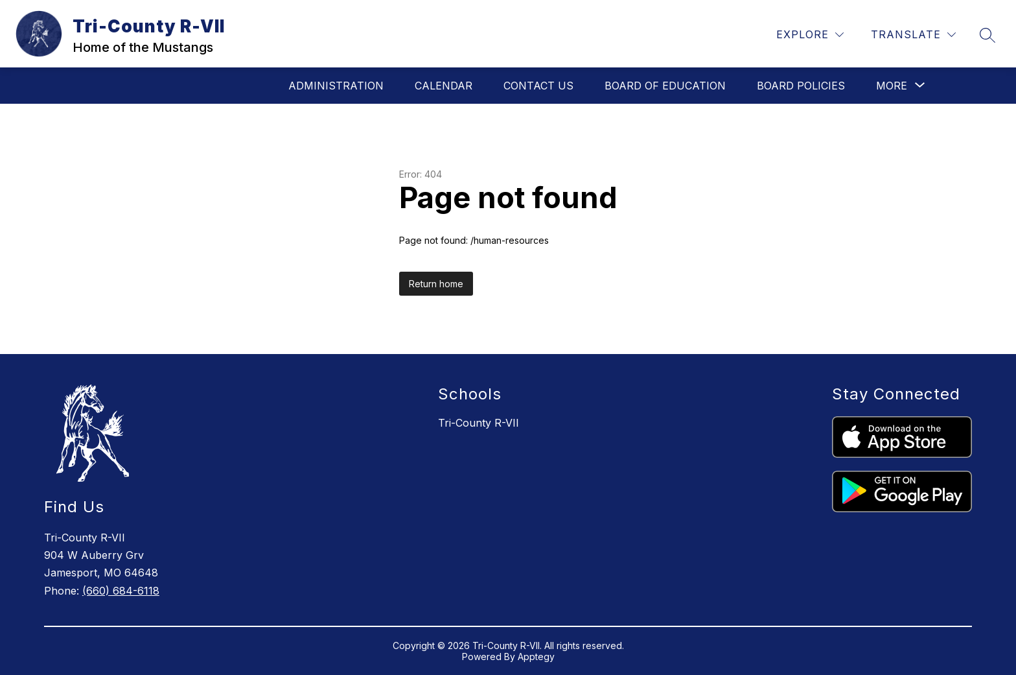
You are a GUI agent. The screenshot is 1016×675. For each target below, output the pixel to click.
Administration (336, 85)
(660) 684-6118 (120, 590)
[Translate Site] (913, 35)
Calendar (443, 85)
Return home (436, 283)
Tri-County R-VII (478, 422)
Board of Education (665, 85)
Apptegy (536, 656)
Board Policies (801, 85)
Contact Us (538, 85)
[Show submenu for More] (891, 85)
